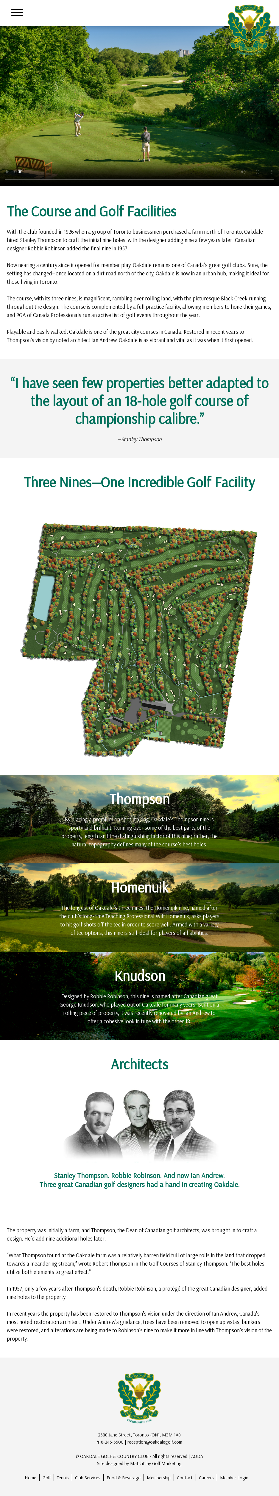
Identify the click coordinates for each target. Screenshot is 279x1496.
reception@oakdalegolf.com (154, 1442)
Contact (185, 1478)
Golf (47, 1478)
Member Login (234, 1478)
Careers (206, 1478)
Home (30, 1478)
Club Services (87, 1478)
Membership (159, 1478)
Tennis (63, 1478)
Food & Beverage (124, 1478)
